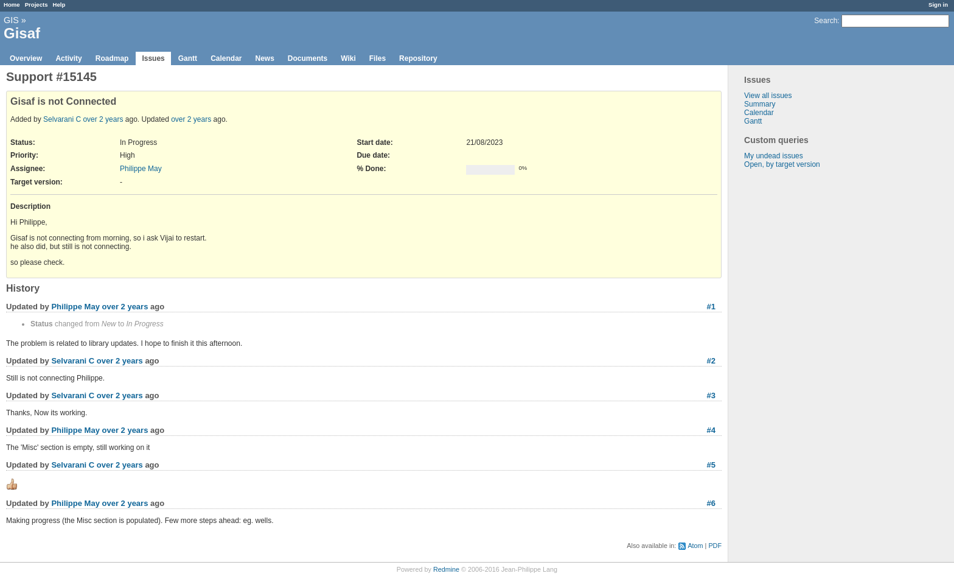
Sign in (938, 4)
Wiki (348, 58)
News (264, 58)
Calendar (226, 58)
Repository (418, 58)
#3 (711, 395)
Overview (26, 58)
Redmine (446, 569)
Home (12, 4)
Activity (68, 58)
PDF (715, 545)
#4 (711, 430)
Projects (36, 4)
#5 (711, 464)
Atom (695, 545)
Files (377, 58)
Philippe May (141, 168)
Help (59, 4)
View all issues (768, 95)
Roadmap (112, 58)
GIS (11, 20)
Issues (153, 58)
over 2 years (103, 119)
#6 (711, 503)
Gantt (187, 58)
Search (825, 20)
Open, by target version (782, 164)
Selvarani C (62, 119)
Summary (759, 104)
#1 (711, 306)
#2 (711, 360)
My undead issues (773, 156)
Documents (307, 58)
